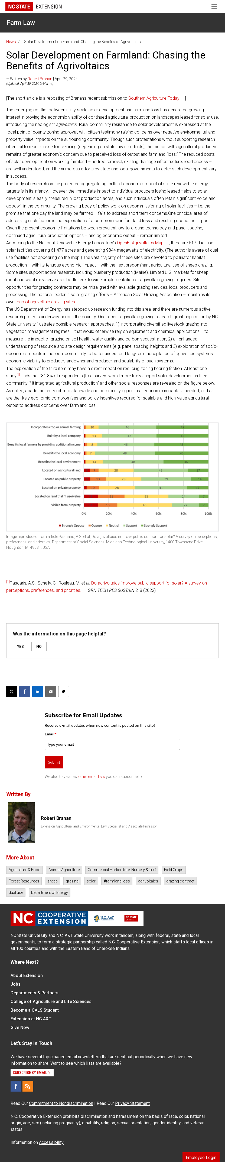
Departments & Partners (34, 992)
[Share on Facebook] (24, 691)
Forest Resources (24, 881)
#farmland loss (117, 881)
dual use (16, 892)
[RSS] (27, 1086)
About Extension (27, 975)
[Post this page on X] (11, 691)
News (11, 42)
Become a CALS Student (35, 1010)
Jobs (16, 984)
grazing (72, 881)
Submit (54, 762)
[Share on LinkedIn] (37, 691)
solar (91, 881)
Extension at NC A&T (31, 1018)
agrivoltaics (148, 881)
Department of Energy (49, 892)
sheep (52, 881)
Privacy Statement (132, 1103)
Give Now (20, 1027)
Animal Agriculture (64, 870)
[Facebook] (16, 1086)
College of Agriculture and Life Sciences (51, 1001)
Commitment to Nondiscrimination (61, 1103)
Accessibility (51, 1142)
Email (51, 734)
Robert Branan (40, 79)
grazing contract (180, 881)
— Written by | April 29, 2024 (42, 79)
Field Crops (173, 870)
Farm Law (20, 23)
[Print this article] (63, 691)
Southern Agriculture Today (154, 98)
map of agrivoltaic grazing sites (45, 301)
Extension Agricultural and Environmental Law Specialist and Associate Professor (99, 826)
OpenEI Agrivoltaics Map (140, 242)
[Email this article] (50, 691)
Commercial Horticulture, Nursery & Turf (122, 870)
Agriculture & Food (24, 870)
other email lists (91, 776)
